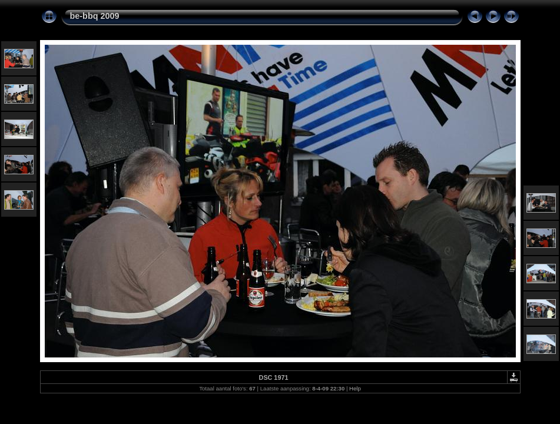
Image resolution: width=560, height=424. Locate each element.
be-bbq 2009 (95, 16)
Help (355, 388)
